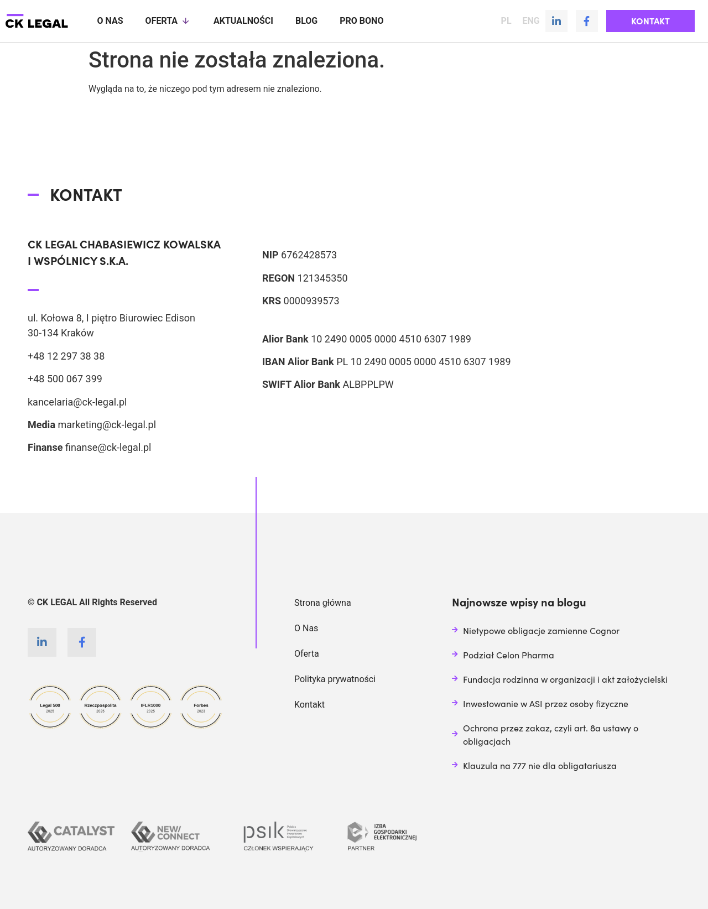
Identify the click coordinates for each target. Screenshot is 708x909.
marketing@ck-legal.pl (107, 424)
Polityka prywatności (335, 678)
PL (506, 21)
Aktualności (243, 20)
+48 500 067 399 (65, 378)
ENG (531, 21)
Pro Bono (361, 20)
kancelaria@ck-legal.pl (77, 401)
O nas (110, 20)
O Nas (306, 627)
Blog (306, 20)
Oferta (168, 21)
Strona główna (322, 602)
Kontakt (309, 704)
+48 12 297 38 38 (66, 355)
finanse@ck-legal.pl (108, 447)
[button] (650, 21)
